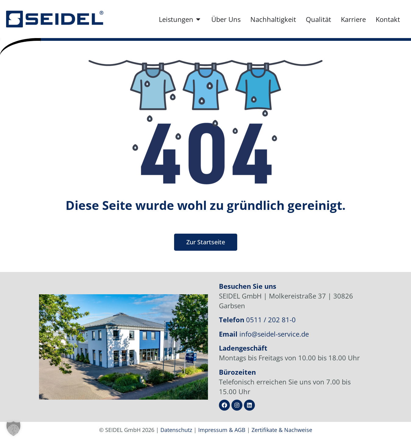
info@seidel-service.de (274, 333)
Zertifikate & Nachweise (282, 429)
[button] (13, 428)
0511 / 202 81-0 (271, 319)
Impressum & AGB (221, 429)
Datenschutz (176, 429)
